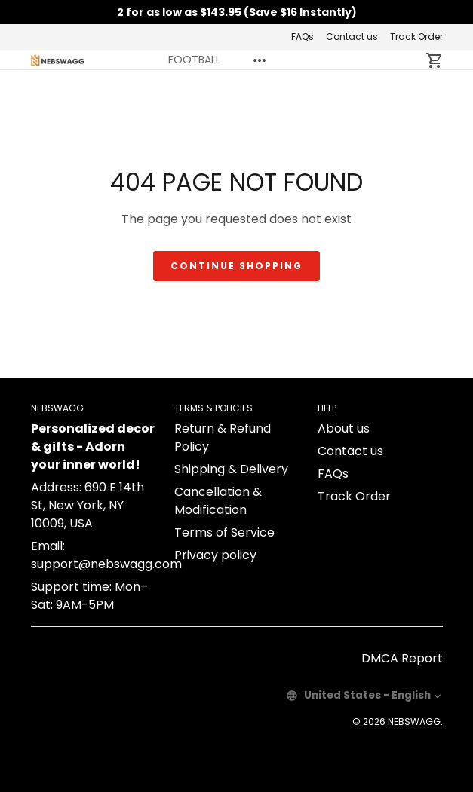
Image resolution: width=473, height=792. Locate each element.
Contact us (352, 36)
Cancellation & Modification (218, 500)
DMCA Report (402, 658)
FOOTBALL (194, 59)
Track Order (416, 36)
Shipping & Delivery (231, 469)
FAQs (302, 36)
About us (344, 428)
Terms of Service (224, 532)
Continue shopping (236, 265)
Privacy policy (215, 555)
